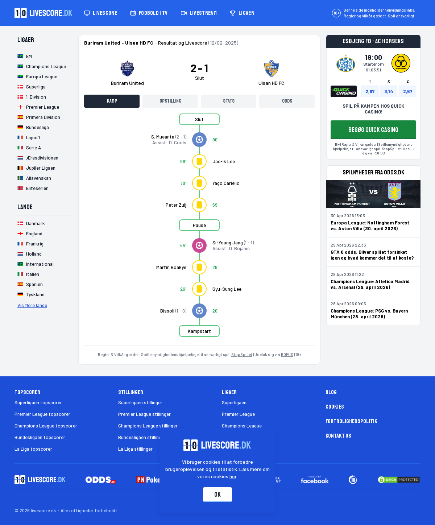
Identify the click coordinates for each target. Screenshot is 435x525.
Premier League (238, 414)
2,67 (369, 91)
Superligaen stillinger (140, 402)
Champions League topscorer (45, 426)
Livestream (199, 13)
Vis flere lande (32, 305)
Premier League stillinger (144, 414)
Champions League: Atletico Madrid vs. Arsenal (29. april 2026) (370, 284)
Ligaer (242, 13)
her (233, 476)
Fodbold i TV (149, 13)
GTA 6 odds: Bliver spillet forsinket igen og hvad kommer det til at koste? (372, 255)
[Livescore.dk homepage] (43, 13)
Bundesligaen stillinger (142, 437)
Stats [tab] (229, 101)
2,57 (407, 91)
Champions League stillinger (148, 426)
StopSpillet (241, 354)
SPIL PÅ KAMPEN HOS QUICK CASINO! (373, 109)
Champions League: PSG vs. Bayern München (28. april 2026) (369, 313)
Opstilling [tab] (170, 101)
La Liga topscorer (33, 449)
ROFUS (287, 354)
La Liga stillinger (135, 449)
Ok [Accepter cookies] (217, 495)
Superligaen (234, 402)
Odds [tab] (287, 101)
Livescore (100, 13)
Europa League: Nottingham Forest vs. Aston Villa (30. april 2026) (370, 225)
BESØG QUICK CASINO (373, 130)
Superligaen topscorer (38, 402)
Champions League (242, 426)
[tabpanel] (199, 229)
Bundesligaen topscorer (39, 437)
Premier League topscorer (42, 414)
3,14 (388, 91)
